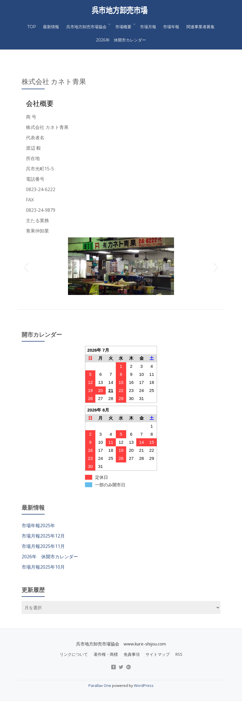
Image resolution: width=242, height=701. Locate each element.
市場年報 (168, 24)
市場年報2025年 (38, 501)
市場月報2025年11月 (43, 522)
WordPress (144, 661)
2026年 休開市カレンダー (121, 32)
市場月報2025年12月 (43, 511)
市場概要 (123, 24)
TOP (37, 24)
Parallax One (100, 661)
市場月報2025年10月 (43, 543)
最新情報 (55, 24)
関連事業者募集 (194, 24)
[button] (26, 242)
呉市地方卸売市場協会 (87, 24)
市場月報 (147, 24)
